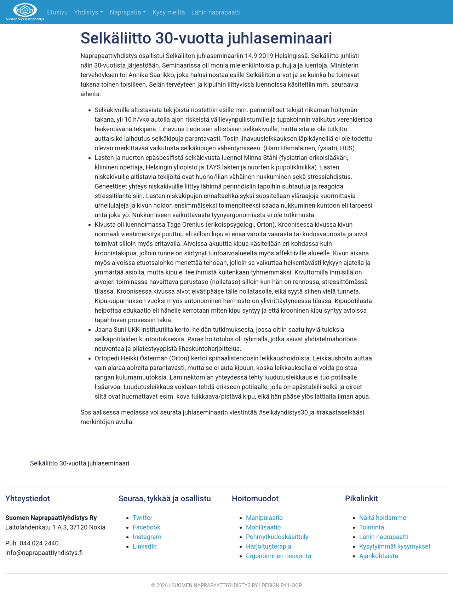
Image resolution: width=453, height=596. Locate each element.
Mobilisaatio (263, 527)
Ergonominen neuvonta (278, 556)
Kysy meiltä (169, 12)
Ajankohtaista (378, 556)
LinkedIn (145, 546)
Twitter (143, 517)
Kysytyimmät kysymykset (394, 546)
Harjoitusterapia (268, 546)
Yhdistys (86, 12)
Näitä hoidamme (382, 517)
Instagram (147, 536)
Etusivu (57, 12)
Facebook (146, 527)
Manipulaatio (264, 517)
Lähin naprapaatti (216, 12)
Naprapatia (125, 12)
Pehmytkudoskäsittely (277, 536)
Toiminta (371, 527)
